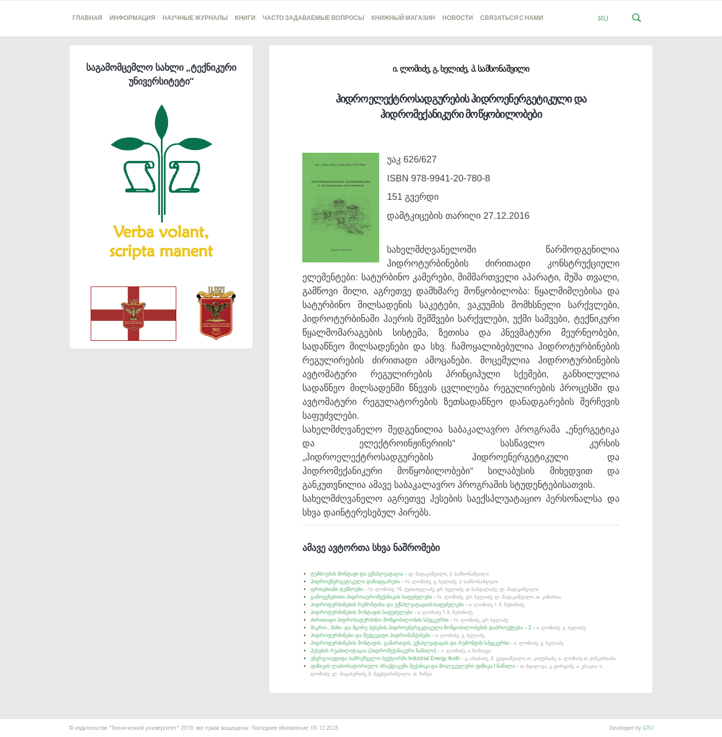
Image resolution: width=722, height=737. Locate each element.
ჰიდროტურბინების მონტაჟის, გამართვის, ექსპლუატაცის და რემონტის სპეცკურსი (437, 643)
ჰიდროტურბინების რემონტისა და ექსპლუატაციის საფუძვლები (417, 604)
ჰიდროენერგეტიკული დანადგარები (404, 581)
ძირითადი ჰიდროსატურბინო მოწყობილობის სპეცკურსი (409, 620)
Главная (87, 18)
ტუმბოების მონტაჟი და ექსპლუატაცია (399, 574)
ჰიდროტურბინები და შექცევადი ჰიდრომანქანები (397, 635)
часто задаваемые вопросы (313, 18)
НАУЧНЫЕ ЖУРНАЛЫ (195, 18)
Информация (132, 18)
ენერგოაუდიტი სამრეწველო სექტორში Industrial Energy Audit (463, 658)
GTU (648, 727)
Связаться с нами (511, 18)
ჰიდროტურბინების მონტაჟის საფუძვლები (392, 612)
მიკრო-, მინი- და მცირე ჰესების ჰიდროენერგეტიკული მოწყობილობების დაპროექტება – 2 (448, 627)
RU (603, 18)
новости (457, 18)
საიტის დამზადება (22, 722)
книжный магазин (403, 18)
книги (245, 18)
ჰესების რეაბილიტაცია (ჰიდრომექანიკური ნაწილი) (401, 650)
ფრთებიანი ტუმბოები (425, 589)
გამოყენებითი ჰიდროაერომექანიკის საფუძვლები (436, 597)
